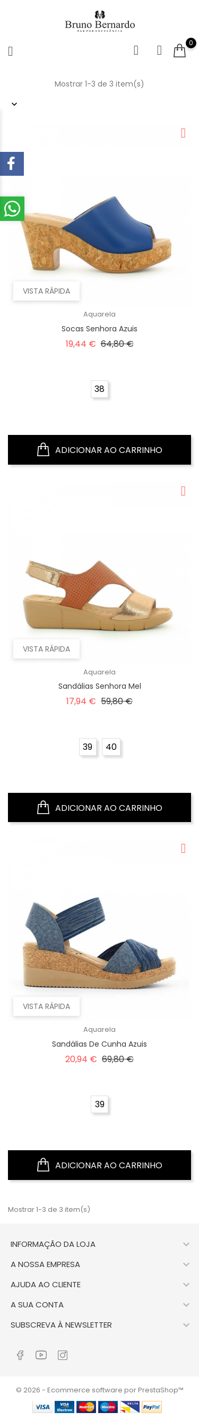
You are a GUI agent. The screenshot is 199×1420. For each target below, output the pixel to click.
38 (99, 389)
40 (111, 747)
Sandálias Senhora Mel (99, 686)
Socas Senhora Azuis (99, 328)
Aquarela (99, 314)
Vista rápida (46, 291)
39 (87, 747)
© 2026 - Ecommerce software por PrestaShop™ (100, 1390)
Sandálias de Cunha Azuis (99, 1044)
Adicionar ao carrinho (99, 449)
